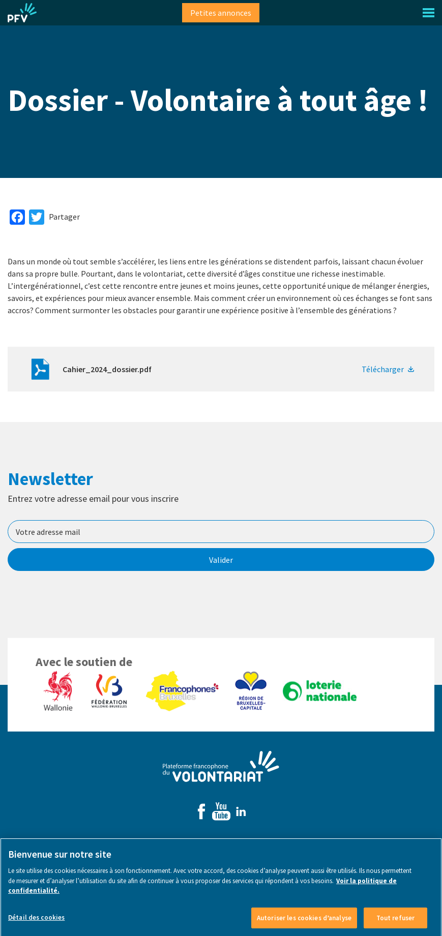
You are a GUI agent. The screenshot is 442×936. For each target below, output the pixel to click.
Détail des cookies (36, 924)
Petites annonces (220, 13)
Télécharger (383, 369)
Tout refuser (395, 924)
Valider (221, 560)
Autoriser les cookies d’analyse (304, 924)
